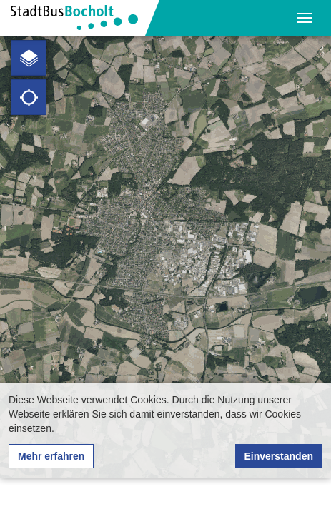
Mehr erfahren (51, 456)
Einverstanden (278, 456)
